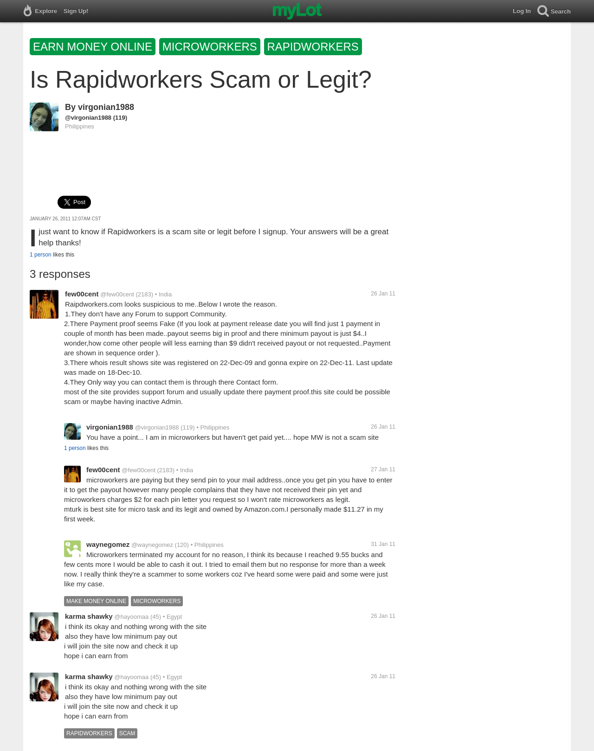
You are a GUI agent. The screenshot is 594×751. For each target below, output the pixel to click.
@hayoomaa (131, 616)
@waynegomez (152, 544)
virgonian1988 (106, 107)
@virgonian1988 (88, 117)
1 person (41, 254)
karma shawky (89, 616)
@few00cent (117, 294)
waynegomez (107, 544)
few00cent (82, 294)
